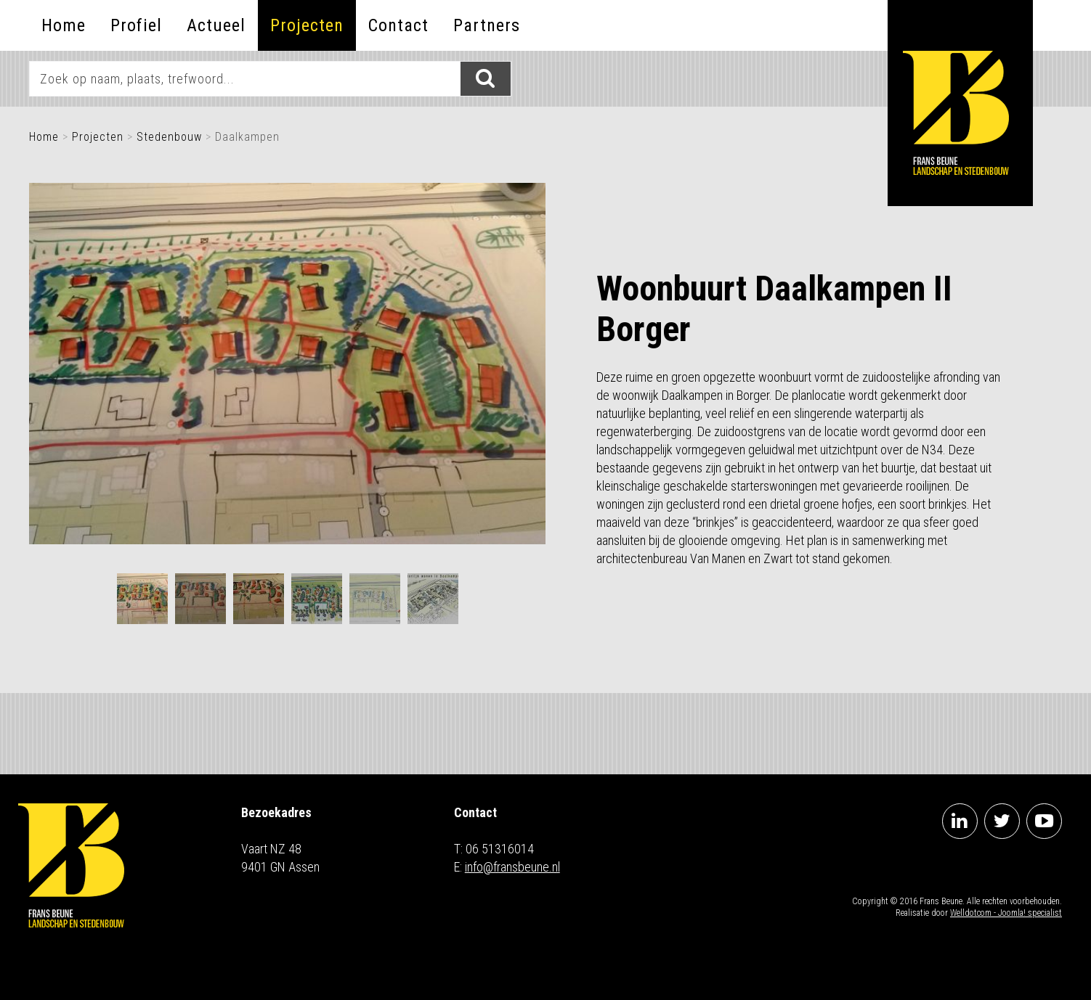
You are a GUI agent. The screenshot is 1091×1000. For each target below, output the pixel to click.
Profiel (136, 25)
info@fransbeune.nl (512, 866)
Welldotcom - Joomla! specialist (1006, 913)
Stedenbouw (169, 137)
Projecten (307, 25)
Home (63, 25)
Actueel (216, 25)
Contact (398, 25)
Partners (486, 25)
